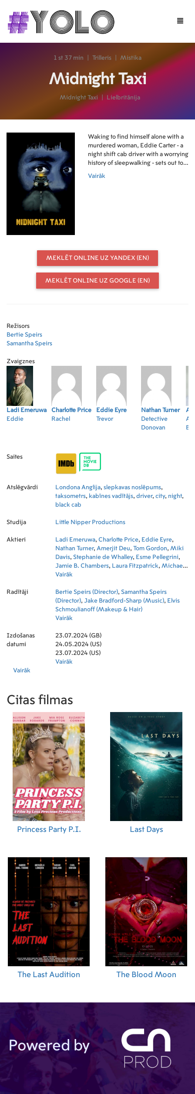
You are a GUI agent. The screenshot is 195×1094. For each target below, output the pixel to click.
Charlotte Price (118, 540)
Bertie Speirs (24, 335)
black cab (68, 505)
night (175, 496)
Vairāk (96, 176)
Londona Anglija (78, 487)
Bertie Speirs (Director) (86, 592)
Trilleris (101, 58)
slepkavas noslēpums (132, 487)
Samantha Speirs (29, 344)
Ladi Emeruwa (75, 540)
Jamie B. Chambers (82, 566)
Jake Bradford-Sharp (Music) (124, 601)
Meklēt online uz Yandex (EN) (97, 258)
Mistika (130, 58)
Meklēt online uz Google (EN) (97, 281)
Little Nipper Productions (90, 522)
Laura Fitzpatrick (135, 566)
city (160, 496)
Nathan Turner (74, 548)
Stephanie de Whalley (103, 557)
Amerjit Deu (113, 548)
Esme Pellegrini (157, 557)
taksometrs (70, 496)
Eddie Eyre (156, 540)
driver (144, 496)
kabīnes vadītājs (111, 496)
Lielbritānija (123, 98)
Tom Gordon (150, 548)
